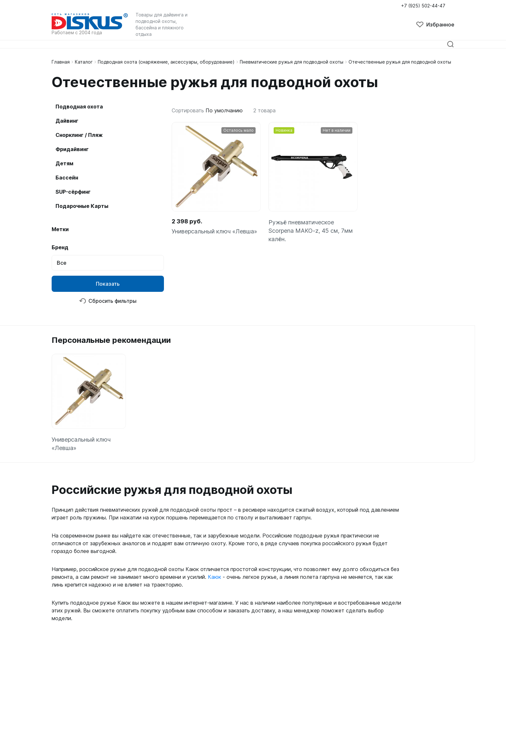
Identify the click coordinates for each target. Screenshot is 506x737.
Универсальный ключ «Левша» (214, 231)
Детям (64, 163)
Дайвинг (67, 121)
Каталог (84, 62)
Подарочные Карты (82, 206)
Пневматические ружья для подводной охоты (291, 62)
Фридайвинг (72, 149)
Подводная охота (79, 106)
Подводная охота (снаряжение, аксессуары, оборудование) (166, 62)
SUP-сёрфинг (73, 192)
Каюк (214, 577)
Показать (108, 284)
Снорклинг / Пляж (79, 135)
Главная (61, 62)
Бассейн (67, 177)
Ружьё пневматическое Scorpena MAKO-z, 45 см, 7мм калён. (310, 230)
